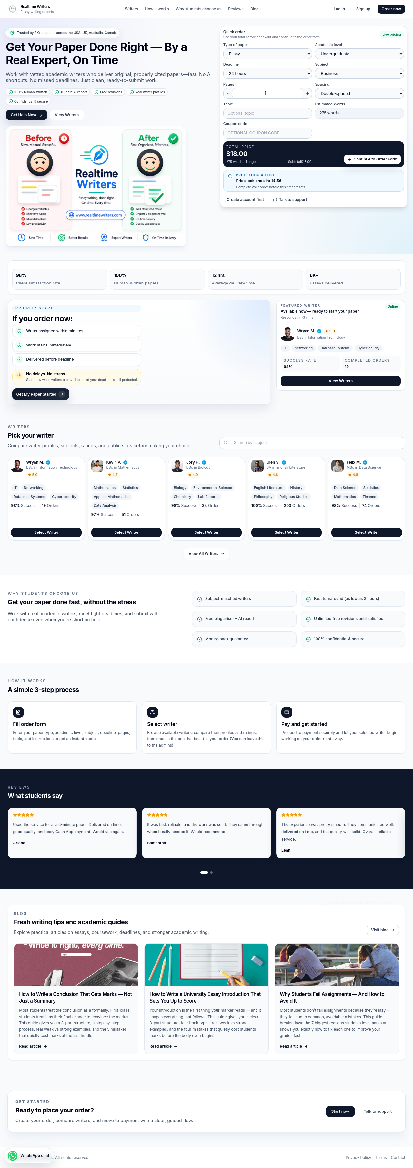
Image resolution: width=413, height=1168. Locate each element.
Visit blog (383, 929)
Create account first (245, 199)
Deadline (231, 64)
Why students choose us (198, 8)
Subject (321, 64)
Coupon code (235, 123)
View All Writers (206, 553)
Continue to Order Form (373, 159)
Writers (131, 8)
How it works (157, 8)
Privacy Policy (358, 1157)
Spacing (322, 84)
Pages (228, 84)
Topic (228, 104)
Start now (340, 1111)
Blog (254, 8)
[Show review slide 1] (204, 872)
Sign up (363, 8)
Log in (339, 8)
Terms (381, 1157)
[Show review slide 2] (211, 872)
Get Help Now (26, 114)
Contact (398, 1157)
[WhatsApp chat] (29, 1155)
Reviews (236, 8)
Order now (391, 8)
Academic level (328, 44)
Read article (33, 1046)
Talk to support (290, 199)
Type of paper (235, 44)
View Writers (67, 114)
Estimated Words (330, 104)
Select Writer (46, 532)
